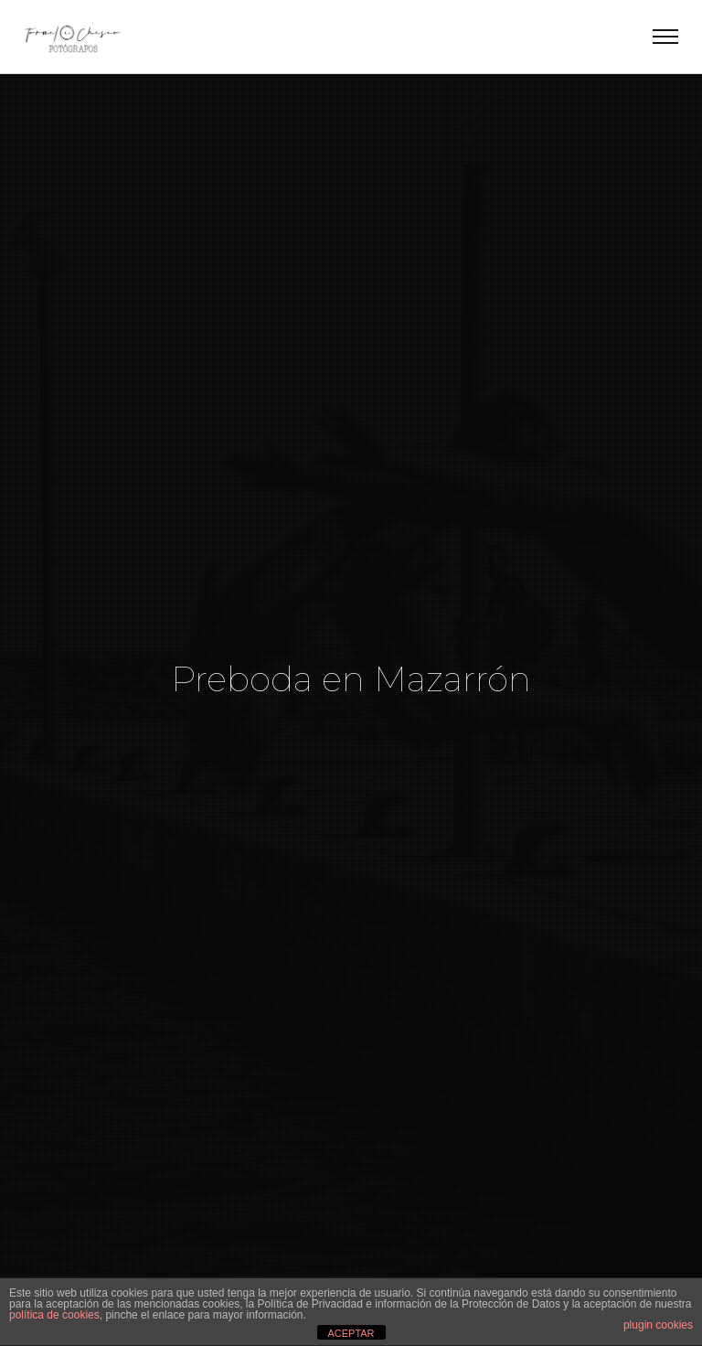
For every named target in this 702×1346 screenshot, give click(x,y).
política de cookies (54, 1315)
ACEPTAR (350, 1333)
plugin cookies (658, 1325)
